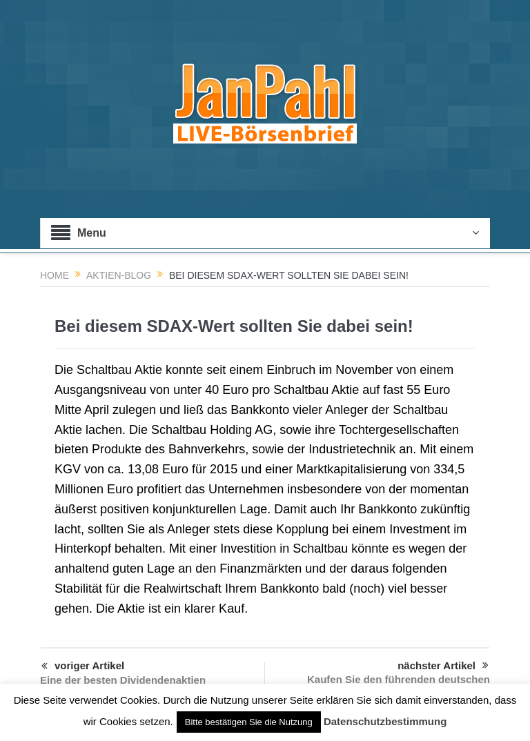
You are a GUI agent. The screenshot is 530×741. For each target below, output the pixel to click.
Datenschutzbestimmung (385, 721)
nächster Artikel (443, 665)
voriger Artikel (82, 666)
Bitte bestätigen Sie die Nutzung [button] (249, 722)
